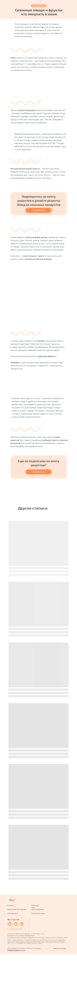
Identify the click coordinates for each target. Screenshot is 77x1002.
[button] (8, 929)
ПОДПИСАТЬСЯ (39, 210)
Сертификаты (12, 913)
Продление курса (38, 913)
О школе (10, 905)
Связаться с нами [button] (16, 929)
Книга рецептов (37, 909)
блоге (53, 508)
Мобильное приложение (16, 909)
